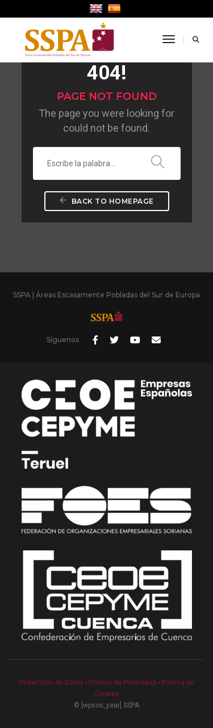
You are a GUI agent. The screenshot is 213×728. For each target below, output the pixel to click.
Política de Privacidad (122, 683)
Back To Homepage (107, 201)
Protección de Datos (51, 683)
